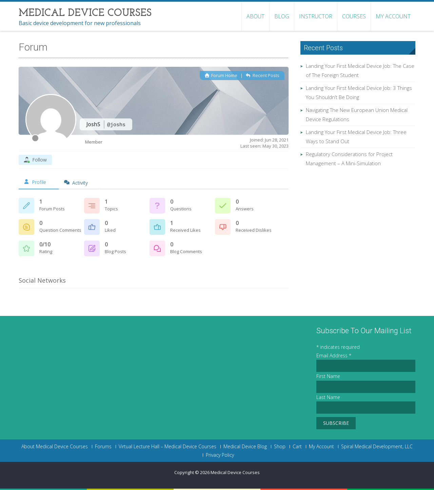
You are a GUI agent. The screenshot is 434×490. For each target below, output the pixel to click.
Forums (103, 446)
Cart (297, 446)
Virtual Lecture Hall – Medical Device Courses (167, 446)
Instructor (315, 16)
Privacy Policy (220, 455)
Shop (279, 446)
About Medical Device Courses (54, 446)
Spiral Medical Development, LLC (377, 446)
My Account (393, 16)
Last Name (328, 397)
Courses (354, 16)
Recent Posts (262, 75)
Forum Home (221, 75)
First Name (328, 376)
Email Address (333, 355)
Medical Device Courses (235, 472)
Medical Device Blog (245, 446)
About (255, 16)
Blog (281, 16)
